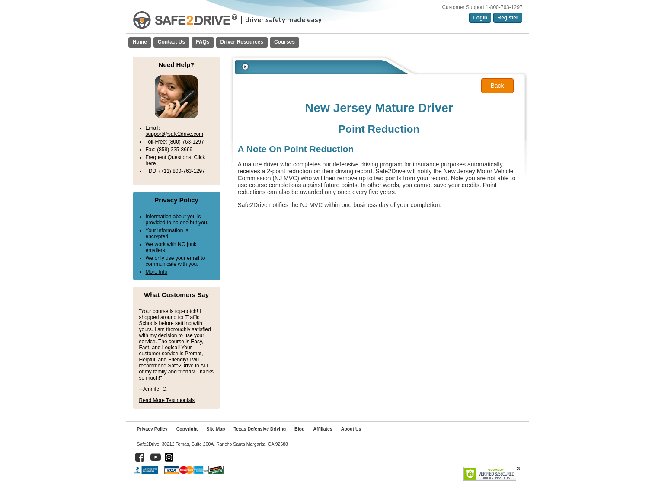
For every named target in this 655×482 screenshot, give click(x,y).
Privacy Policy (152, 428)
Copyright (187, 428)
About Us (351, 428)
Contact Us (171, 42)
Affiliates (322, 428)
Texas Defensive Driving (259, 428)
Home (140, 42)
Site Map (215, 428)
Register (507, 18)
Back (497, 85)
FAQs (202, 42)
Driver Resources (241, 42)
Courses (284, 42)
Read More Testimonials (167, 400)
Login (480, 18)
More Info (157, 272)
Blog (299, 428)
